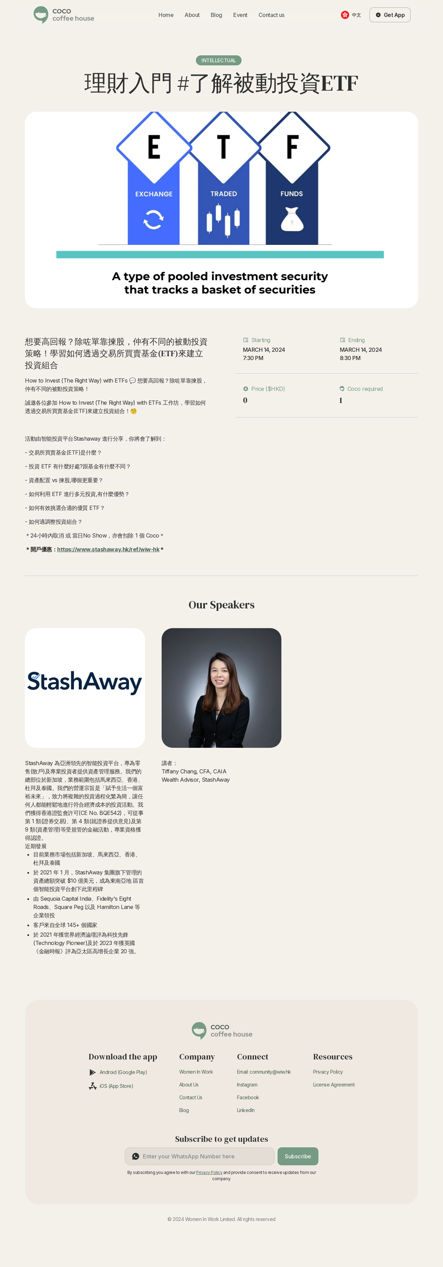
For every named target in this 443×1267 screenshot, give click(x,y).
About (192, 14)
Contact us (271, 14)
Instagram (247, 1084)
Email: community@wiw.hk (264, 1072)
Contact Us (190, 1097)
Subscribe (298, 1156)
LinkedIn (246, 1110)
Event (240, 14)
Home (166, 14)
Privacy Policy (328, 1072)
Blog (216, 14)
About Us (189, 1084)
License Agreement (334, 1084)
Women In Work (196, 1072)
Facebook (248, 1097)
